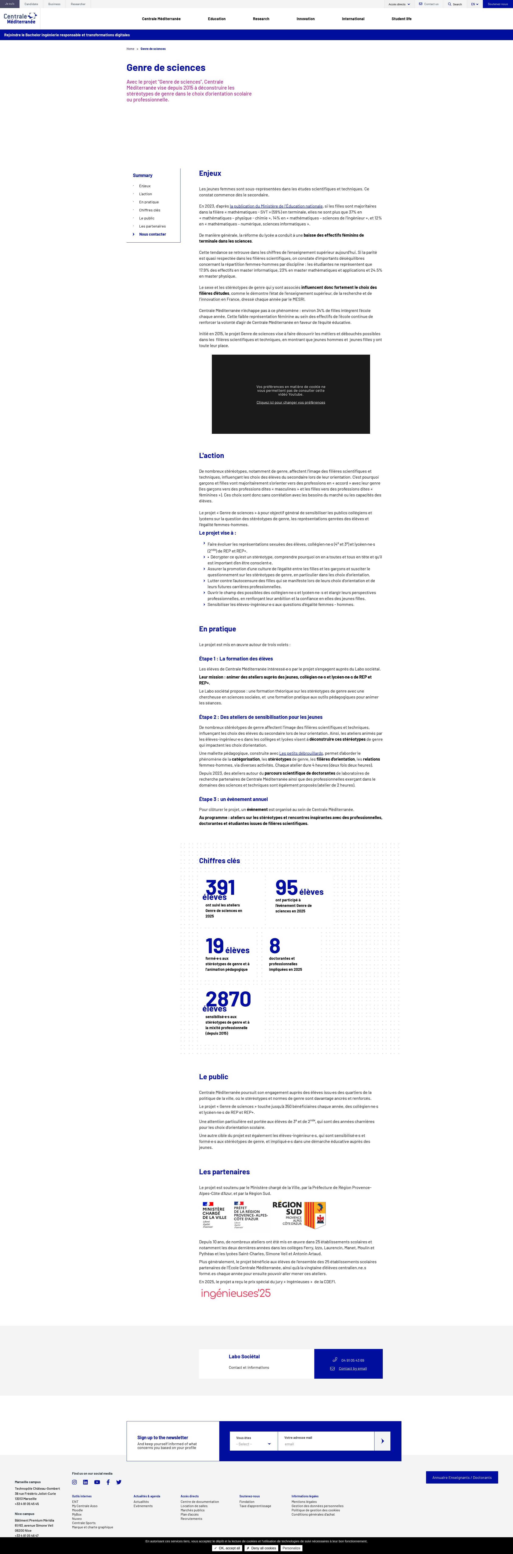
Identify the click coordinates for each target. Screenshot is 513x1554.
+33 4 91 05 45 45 (27, 1504)
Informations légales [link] (305, 1496)
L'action (145, 194)
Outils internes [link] (82, 1496)
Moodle (77, 1510)
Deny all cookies (261, 1548)
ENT (75, 1501)
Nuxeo (77, 1518)
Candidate (31, 4)
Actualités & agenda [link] (147, 1496)
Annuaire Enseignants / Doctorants (462, 1477)
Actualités (141, 1501)
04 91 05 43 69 (352, 1360)
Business (54, 4)
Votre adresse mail (298, 1437)
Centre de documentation (200, 1501)
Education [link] (217, 18)
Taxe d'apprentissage (255, 1506)
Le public (146, 218)
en (473, 4)
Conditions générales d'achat (313, 1514)
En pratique (149, 202)
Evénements (143, 1506)
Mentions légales (304, 1501)
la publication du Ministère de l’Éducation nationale (276, 205)
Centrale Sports (84, 1523)
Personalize (292, 1548)
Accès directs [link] (190, 1496)
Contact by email (353, 1368)
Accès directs (397, 4)
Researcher (78, 4)
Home (130, 49)
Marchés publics (193, 1510)
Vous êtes (243, 1437)
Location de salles (194, 1506)
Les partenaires (152, 226)
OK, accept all (227, 1548)
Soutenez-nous (498, 4)
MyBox (77, 1514)
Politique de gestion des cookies (316, 1510)
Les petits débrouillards (301, 753)
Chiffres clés (149, 210)
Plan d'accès (190, 1514)
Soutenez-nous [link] (249, 1496)
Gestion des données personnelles (318, 1506)
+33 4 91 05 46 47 (27, 1535)
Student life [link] (402, 18)
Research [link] (261, 18)
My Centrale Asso (85, 1506)
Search (457, 4)
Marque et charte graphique (92, 1527)
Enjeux (145, 186)
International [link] (353, 18)
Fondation (246, 1501)
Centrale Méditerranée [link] (161, 18)
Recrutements (191, 1518)
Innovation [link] (306, 18)
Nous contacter (152, 234)
